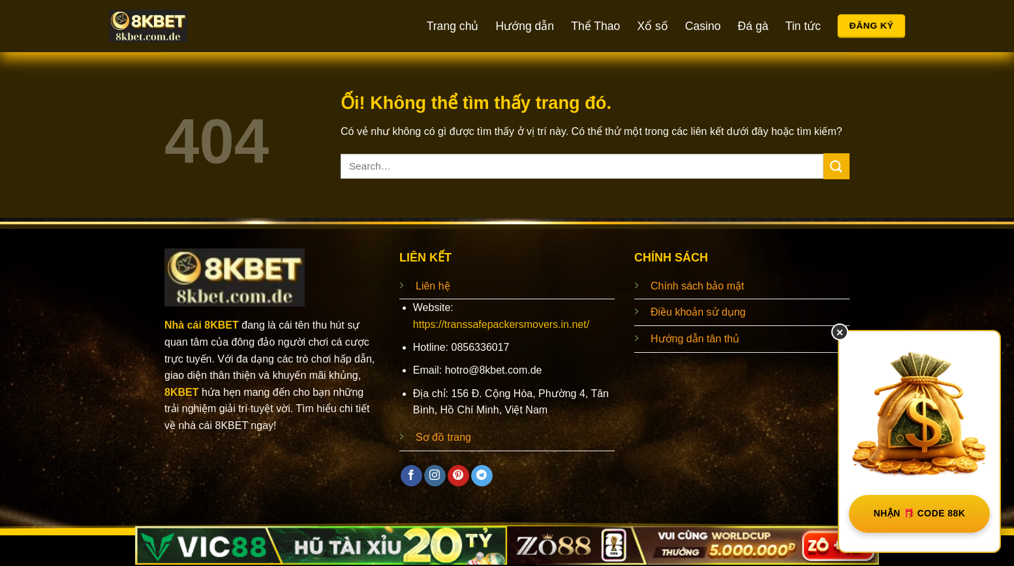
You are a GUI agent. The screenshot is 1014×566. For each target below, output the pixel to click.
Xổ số (652, 26)
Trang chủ (453, 26)
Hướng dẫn (524, 26)
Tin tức (803, 26)
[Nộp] (836, 166)
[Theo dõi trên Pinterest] (458, 476)
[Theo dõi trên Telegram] (482, 476)
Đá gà (753, 26)
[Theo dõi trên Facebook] (411, 476)
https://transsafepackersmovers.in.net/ (501, 324)
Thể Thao (595, 26)
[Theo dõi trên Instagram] (435, 476)
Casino (703, 26)
